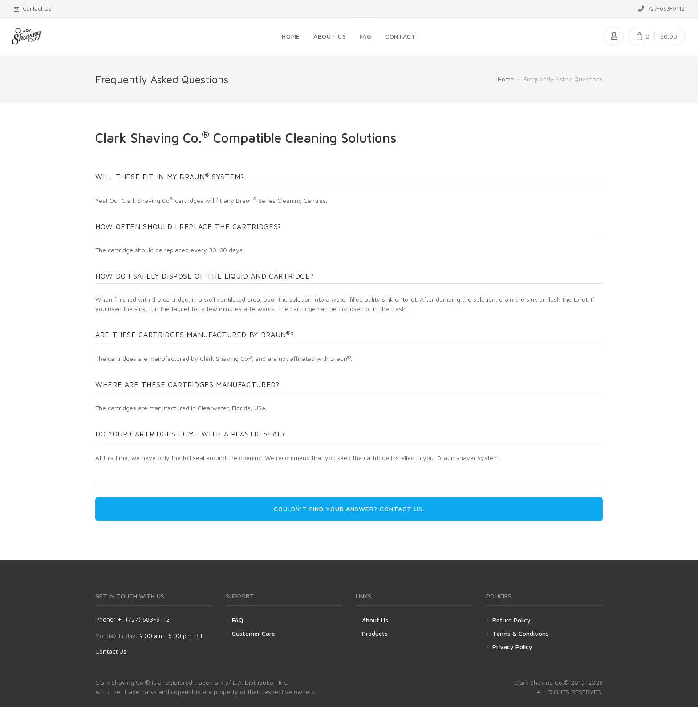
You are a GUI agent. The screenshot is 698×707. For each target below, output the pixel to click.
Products (375, 633)
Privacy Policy (512, 646)
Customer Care (253, 633)
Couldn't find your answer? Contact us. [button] (349, 509)
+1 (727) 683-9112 (144, 619)
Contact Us (110, 651)
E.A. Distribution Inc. (260, 682)
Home (506, 79)
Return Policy (511, 620)
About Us (375, 620)
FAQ (237, 620)
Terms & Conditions (520, 633)
